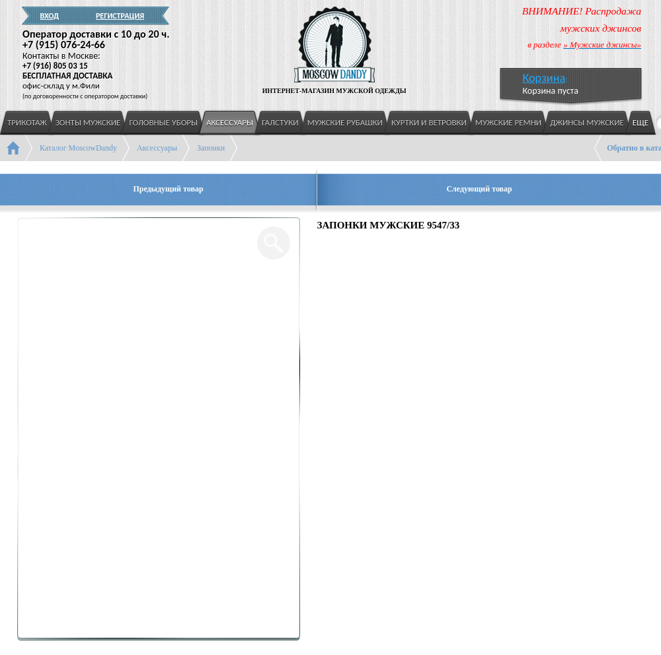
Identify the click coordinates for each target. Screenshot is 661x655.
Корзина (543, 78)
